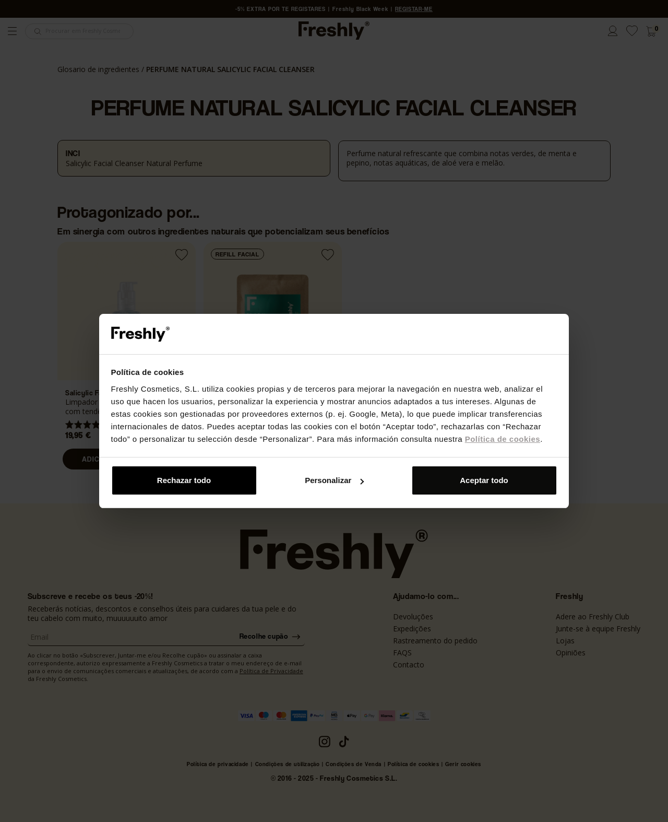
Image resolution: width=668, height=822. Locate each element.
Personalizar (334, 480)
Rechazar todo (184, 480)
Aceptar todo (484, 480)
